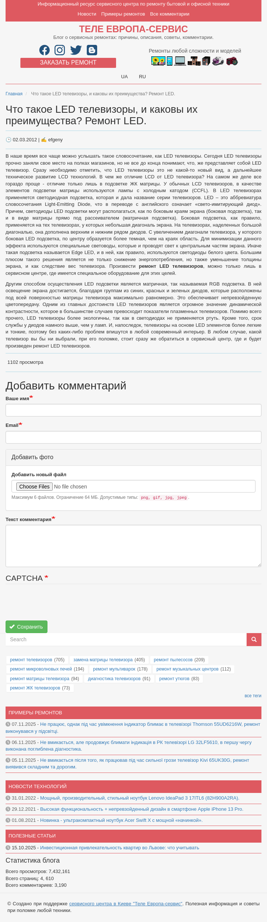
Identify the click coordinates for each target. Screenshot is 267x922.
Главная (14, 93)
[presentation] (62, 606)
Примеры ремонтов (123, 14)
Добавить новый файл (38, 474)
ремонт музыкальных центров (187, 669)
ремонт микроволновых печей (41, 669)
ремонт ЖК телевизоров (35, 688)
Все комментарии (169, 14)
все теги (253, 695)
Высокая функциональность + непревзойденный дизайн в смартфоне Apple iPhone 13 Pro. (141, 809)
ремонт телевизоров (31, 659)
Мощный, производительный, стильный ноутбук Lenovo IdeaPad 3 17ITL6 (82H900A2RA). (139, 798)
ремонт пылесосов (173, 659)
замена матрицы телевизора (103, 659)
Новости (87, 14)
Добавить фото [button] (32, 457)
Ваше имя (17, 398)
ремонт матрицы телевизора (39, 678)
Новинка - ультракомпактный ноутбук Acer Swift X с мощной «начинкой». (121, 820)
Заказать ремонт (68, 62)
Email (12, 425)
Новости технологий (38, 786)
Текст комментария (29, 519)
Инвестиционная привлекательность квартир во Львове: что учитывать (119, 847)
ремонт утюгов (174, 678)
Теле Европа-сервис (133, 29)
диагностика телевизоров (114, 678)
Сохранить (26, 627)
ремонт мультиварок (114, 669)
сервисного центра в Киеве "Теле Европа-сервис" (125, 903)
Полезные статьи (32, 836)
